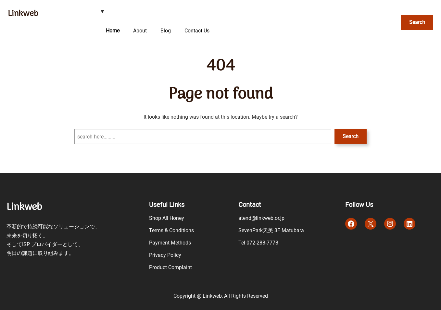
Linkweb (23, 13)
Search (351, 136)
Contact (249, 205)
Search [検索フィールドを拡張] (417, 22)
